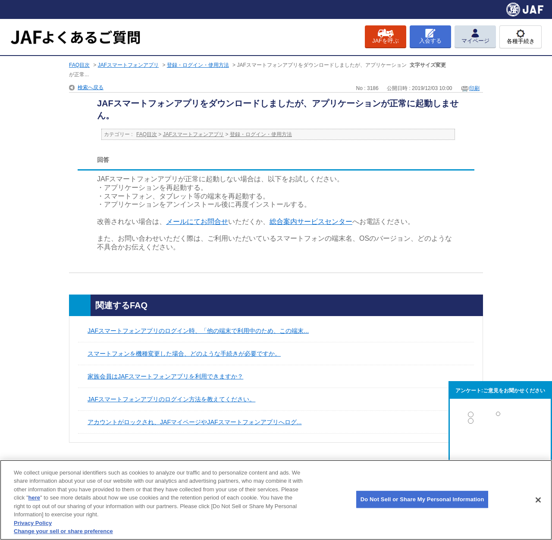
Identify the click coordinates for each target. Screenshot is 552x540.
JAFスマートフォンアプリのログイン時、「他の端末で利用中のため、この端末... (198, 330)
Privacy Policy (33, 523)
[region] (276, 500)
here (34, 497)
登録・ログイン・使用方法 (198, 65)
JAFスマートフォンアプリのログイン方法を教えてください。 (171, 399)
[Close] (538, 499)
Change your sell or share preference (63, 531)
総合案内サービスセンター (311, 221)
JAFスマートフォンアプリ (128, 65)
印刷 (474, 88)
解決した (500, 416)
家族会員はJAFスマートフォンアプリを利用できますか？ (165, 376)
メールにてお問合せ (197, 221)
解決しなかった (500, 445)
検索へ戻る (91, 87)
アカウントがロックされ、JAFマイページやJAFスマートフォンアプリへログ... (194, 422)
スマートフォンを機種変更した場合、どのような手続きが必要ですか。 (184, 353)
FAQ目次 (79, 65)
